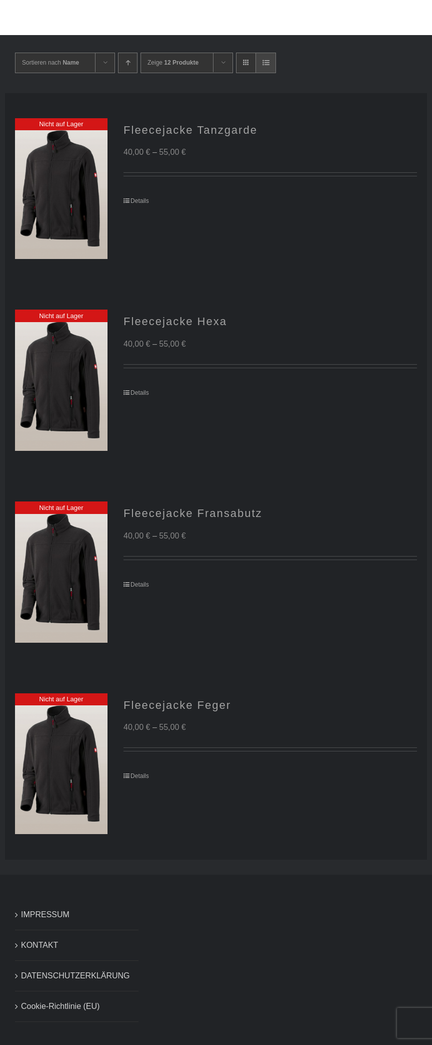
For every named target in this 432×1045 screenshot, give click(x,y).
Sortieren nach (50, 62)
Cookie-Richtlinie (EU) (60, 1006)
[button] (399, 17)
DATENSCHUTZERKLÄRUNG (75, 975)
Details (139, 200)
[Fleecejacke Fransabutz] (61, 572)
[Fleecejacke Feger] (61, 764)
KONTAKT (39, 945)
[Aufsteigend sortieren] (128, 63)
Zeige (173, 62)
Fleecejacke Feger (177, 705)
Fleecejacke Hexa (175, 321)
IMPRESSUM (45, 914)
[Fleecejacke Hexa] (61, 380)
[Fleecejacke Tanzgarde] (61, 188)
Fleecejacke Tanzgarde (191, 130)
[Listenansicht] (266, 63)
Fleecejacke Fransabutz (193, 513)
